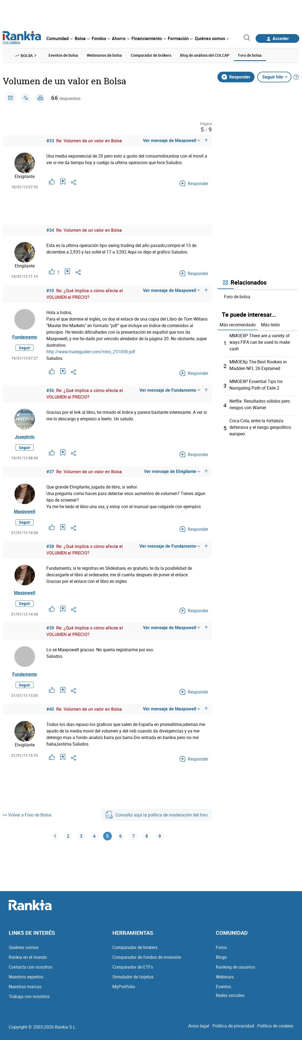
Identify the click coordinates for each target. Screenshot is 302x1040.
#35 (50, 290)
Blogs (221, 957)
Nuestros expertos (26, 977)
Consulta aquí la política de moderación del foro (157, 815)
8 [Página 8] (146, 836)
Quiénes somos (23, 947)
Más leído (270, 325)
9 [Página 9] (160, 836)
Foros (221, 947)
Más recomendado (238, 325)
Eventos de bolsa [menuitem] (63, 55)
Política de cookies (275, 1026)
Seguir (24, 347)
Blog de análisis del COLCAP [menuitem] (204, 55)
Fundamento (24, 337)
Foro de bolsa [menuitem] (250, 55)
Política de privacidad (233, 1026)
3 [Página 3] (81, 836)
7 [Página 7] (133, 836)
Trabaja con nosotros (29, 996)
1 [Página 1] (55, 836)
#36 (50, 390)
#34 (50, 230)
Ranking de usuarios (235, 967)
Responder (236, 77)
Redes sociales (230, 995)
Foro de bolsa (237, 297)
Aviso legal (198, 1026)
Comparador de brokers (134, 947)
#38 (50, 546)
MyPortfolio (123, 987)
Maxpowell (24, 511)
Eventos (223, 987)
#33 (50, 140)
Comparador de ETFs (132, 967)
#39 (50, 627)
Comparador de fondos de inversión (146, 957)
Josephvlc (25, 437)
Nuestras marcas (25, 987)
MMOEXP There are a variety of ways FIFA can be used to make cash (259, 342)
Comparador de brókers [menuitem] (151, 55)
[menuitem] (59, 38)
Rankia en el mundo (28, 957)
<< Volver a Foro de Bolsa (27, 815)
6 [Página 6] (120, 836)
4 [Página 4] (94, 836)
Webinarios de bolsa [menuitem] (104, 55)
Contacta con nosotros (30, 967)
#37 (50, 471)
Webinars (225, 977)
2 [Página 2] (68, 836)
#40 (50, 709)
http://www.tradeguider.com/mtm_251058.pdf (90, 352)
